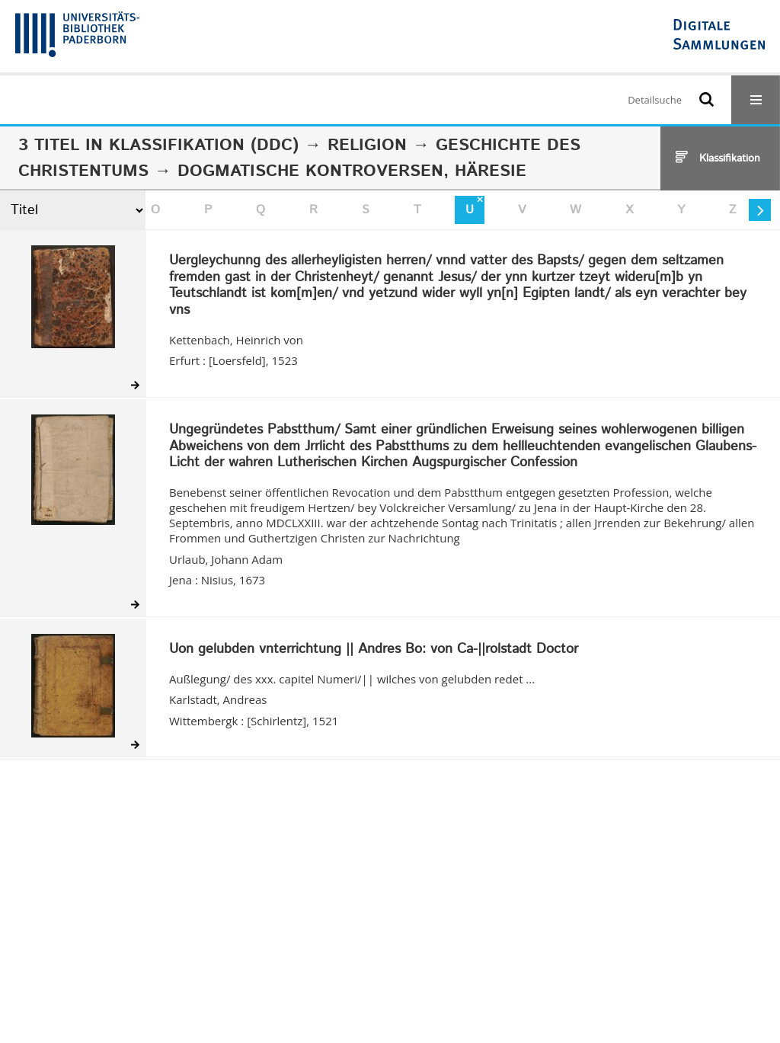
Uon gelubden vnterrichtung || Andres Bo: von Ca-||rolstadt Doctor (373, 649)
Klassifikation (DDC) (204, 145)
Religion (367, 145)
